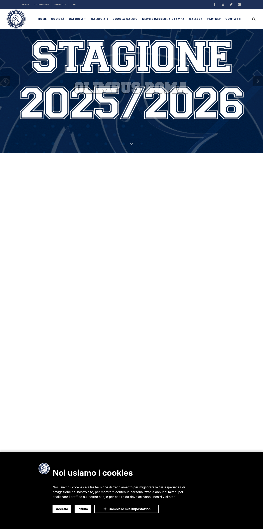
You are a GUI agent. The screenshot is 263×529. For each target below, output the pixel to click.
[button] (5, 81)
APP (73, 4)
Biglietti (60, 4)
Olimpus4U (41, 4)
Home (25, 4)
